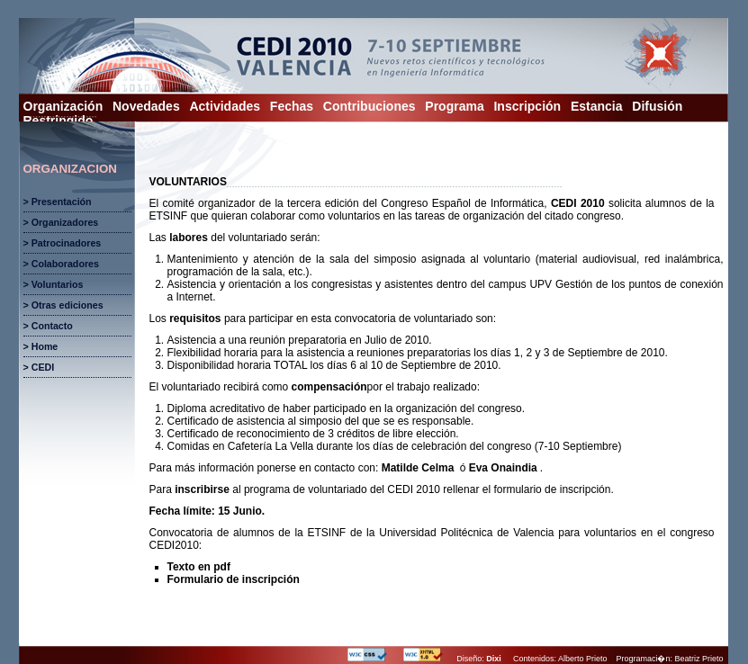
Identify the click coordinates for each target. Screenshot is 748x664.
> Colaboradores (61, 263)
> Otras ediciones (63, 305)
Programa (454, 106)
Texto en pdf (198, 567)
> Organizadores (61, 222)
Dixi (493, 658)
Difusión (657, 106)
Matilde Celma (418, 468)
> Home (41, 346)
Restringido (58, 120)
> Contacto (48, 325)
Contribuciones (369, 106)
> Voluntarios (53, 284)
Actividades (224, 106)
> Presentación (57, 201)
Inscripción (527, 106)
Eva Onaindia (503, 468)
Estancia (597, 106)
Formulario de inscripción (233, 579)
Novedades (146, 106)
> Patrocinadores (62, 243)
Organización (63, 106)
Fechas (291, 106)
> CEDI (39, 367)
